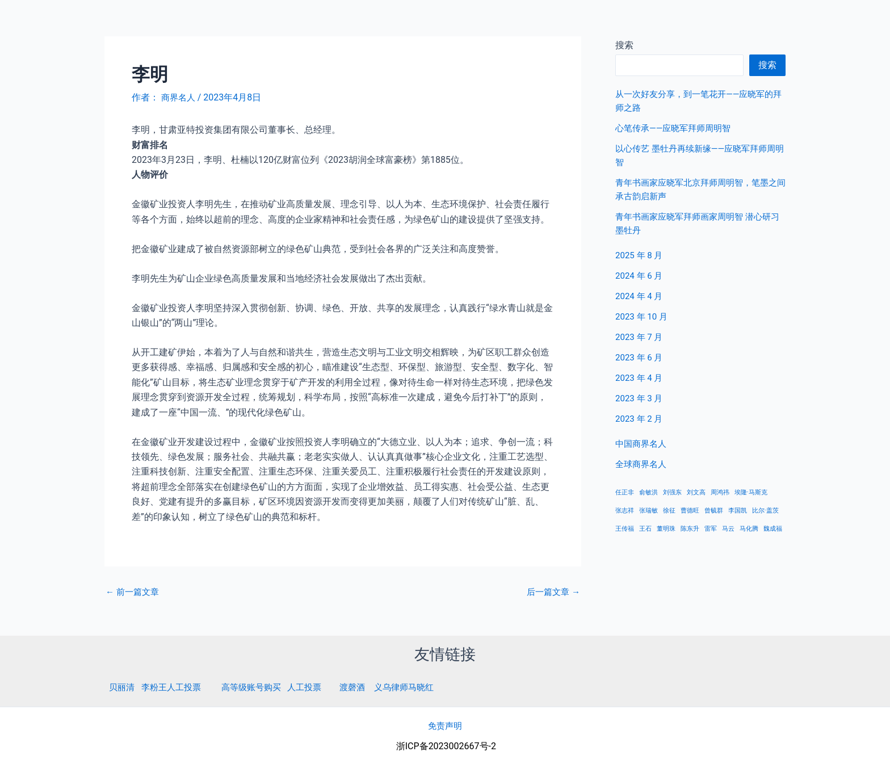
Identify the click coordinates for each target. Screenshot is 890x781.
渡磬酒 (365, 687)
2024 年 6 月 (640, 275)
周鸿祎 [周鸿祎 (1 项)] (720, 492)
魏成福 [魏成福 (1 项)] (772, 528)
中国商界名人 (761, 22)
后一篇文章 (551, 591)
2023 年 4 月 (640, 377)
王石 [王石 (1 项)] (645, 528)
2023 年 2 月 (640, 418)
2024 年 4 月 (640, 296)
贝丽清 (122, 687)
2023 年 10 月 (643, 316)
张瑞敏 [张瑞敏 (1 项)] (648, 510)
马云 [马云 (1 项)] (728, 528)
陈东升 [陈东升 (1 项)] (690, 528)
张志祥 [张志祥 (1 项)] (624, 510)
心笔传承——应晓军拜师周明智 (676, 128)
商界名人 (49, 22)
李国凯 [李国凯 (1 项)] (737, 510)
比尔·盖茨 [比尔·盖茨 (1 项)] (765, 510)
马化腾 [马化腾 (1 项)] (749, 528)
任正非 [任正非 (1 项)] (624, 492)
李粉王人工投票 (175, 687)
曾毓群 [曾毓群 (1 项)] (713, 510)
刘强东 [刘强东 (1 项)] (672, 492)
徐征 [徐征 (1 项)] (669, 510)
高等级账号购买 (259, 687)
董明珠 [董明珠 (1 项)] (666, 528)
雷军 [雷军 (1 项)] (710, 528)
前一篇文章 (134, 591)
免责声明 (445, 725)
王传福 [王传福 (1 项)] (624, 528)
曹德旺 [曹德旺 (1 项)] (690, 510)
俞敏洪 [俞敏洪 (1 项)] (648, 492)
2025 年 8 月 (640, 255)
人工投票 (315, 687)
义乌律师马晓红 (419, 687)
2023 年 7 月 (640, 336)
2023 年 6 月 (640, 357)
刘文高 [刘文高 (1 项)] (696, 492)
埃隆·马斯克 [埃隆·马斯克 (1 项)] (750, 492)
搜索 (767, 65)
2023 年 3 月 (640, 398)
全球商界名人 (834, 22)
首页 (707, 22)
